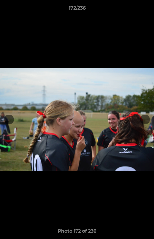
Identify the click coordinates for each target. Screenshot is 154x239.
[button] (146, 10)
